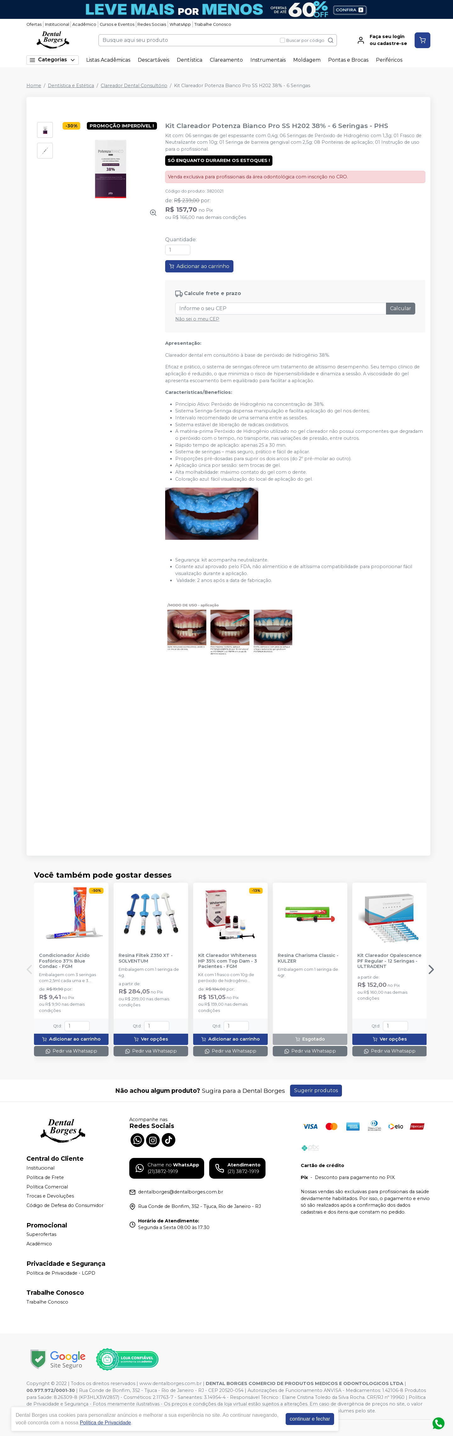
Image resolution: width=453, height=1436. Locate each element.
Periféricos (389, 60)
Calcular (400, 308)
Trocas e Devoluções (50, 1196)
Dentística (189, 60)
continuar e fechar (310, 1419)
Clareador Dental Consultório (134, 85)
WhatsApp (180, 24)
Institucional (57, 24)
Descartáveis (153, 60)
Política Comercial (47, 1187)
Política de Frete (45, 1177)
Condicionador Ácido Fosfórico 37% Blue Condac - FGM (64, 961)
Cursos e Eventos (117, 24)
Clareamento (226, 60)
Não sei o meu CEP (197, 319)
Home (33, 85)
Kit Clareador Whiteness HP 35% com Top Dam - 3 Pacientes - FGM (227, 961)
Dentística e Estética (71, 85)
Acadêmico (84, 24)
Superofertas (41, 1235)
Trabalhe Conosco (212, 24)
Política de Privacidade (105, 1422)
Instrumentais (268, 60)
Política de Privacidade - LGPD (60, 1273)
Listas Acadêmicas (108, 60)
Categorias (52, 60)
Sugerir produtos (316, 1090)
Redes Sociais (151, 24)
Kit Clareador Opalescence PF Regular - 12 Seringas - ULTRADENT (389, 961)
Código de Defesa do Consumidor (64, 1205)
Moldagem (307, 60)
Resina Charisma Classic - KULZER (308, 958)
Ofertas (34, 24)
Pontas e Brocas (348, 60)
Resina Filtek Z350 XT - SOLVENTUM (146, 958)
